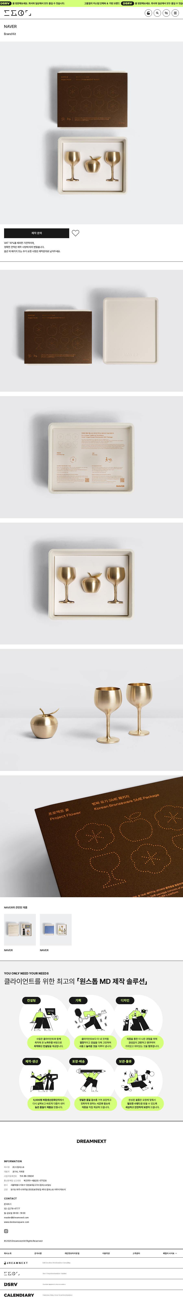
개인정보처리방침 (72, 1253)
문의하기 (7, 1204)
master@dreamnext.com (16, 1218)
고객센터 (136, 1253)
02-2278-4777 (12, 1209)
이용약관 (106, 1253)
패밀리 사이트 (168, 1253)
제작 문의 (37, 233)
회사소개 (7, 1253)
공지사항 (38, 1253)
